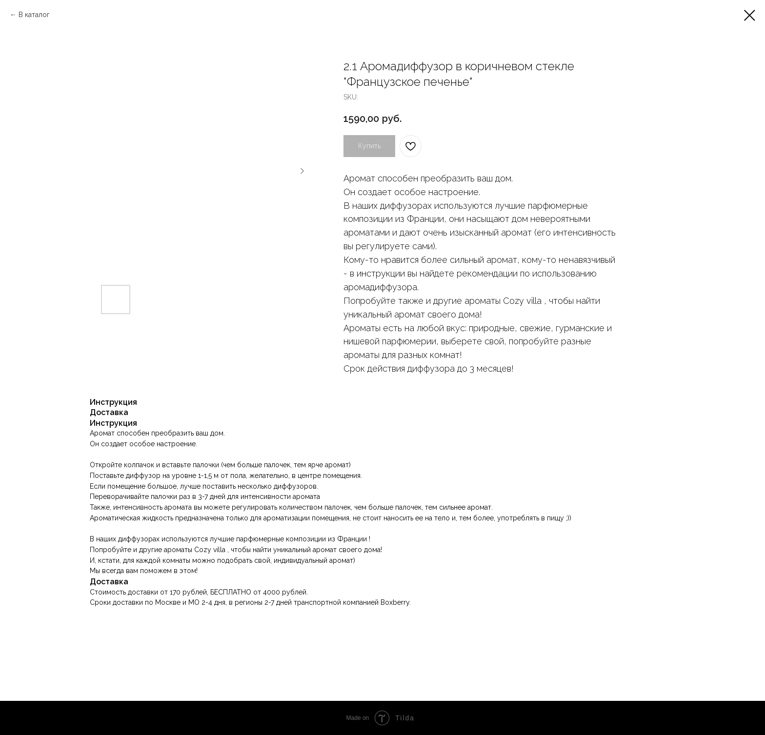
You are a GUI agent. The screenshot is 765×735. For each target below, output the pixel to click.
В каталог (34, 15)
